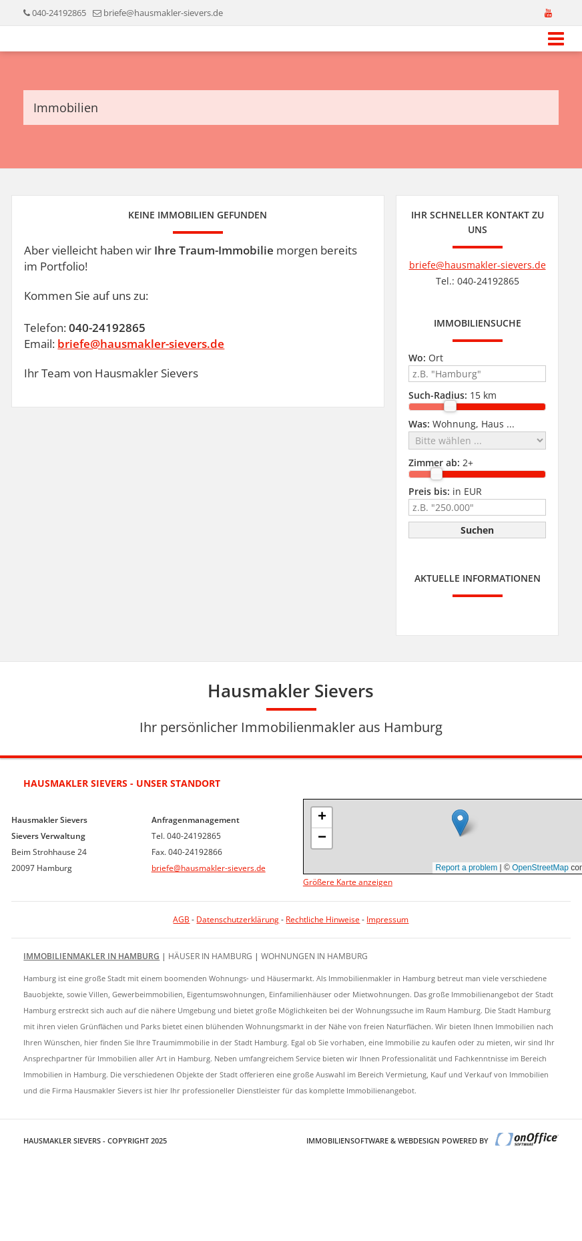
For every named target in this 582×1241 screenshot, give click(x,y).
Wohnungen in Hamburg (314, 956)
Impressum (387, 919)
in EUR (445, 491)
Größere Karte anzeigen (347, 882)
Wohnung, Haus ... (461, 423)
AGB (181, 919)
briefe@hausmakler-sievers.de (163, 13)
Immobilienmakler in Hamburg (91, 956)
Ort (425, 357)
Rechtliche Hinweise (323, 919)
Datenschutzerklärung (237, 919)
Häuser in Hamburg (210, 956)
